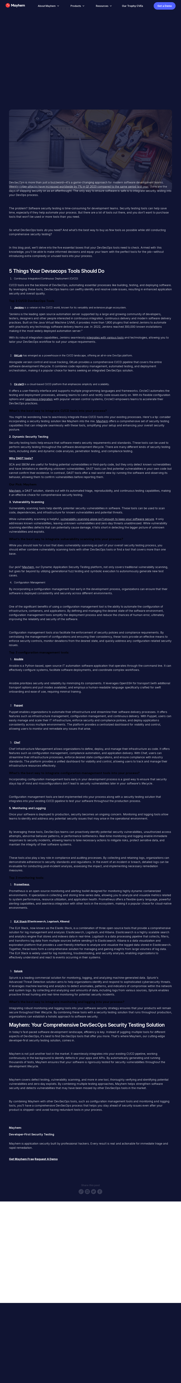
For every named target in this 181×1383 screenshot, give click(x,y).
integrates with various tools (105, 337)
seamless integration (39, 399)
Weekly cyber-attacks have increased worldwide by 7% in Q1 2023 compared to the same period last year (78, 186)
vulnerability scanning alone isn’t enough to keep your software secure (107, 519)
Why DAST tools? (21, 458)
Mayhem (102, 421)
